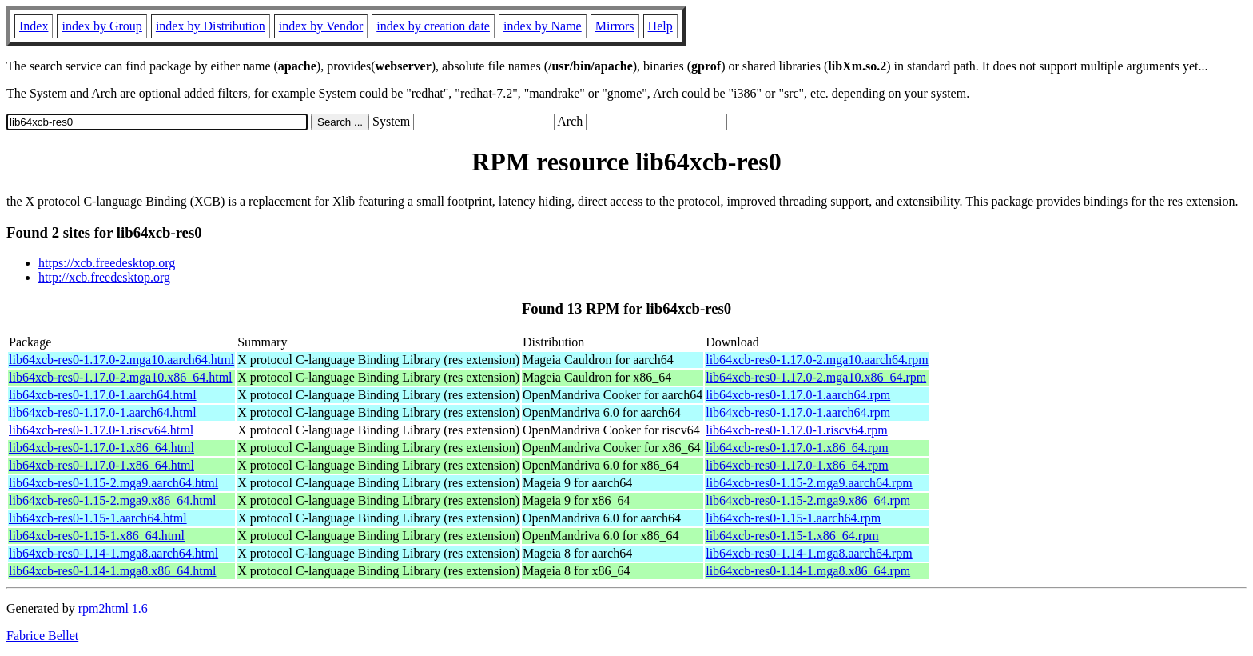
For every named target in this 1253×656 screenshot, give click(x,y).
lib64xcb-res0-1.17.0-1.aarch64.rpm (798, 395)
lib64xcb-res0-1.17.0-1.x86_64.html (101, 447)
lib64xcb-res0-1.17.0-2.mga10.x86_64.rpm (816, 377)
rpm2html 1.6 (113, 608)
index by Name (542, 26)
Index (33, 26)
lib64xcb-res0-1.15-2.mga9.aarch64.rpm (809, 483)
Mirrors (614, 26)
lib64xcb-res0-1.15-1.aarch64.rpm (793, 518)
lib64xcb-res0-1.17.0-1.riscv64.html (101, 430)
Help (660, 26)
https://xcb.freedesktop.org (106, 263)
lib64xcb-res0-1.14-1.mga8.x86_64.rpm (808, 571)
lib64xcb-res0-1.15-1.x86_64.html (97, 535)
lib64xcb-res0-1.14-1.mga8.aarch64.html (113, 553)
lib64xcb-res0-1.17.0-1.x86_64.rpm (797, 447)
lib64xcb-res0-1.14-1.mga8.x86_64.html (113, 571)
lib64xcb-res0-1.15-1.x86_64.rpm (792, 535)
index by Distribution (210, 26)
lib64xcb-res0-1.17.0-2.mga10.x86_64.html (121, 377)
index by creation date (433, 26)
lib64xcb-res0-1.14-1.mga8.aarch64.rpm (809, 553)
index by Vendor (321, 26)
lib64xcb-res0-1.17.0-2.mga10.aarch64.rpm (817, 359)
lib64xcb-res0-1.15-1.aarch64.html (98, 518)
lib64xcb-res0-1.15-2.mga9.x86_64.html (113, 500)
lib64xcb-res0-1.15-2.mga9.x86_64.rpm (808, 500)
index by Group (101, 26)
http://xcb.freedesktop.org (104, 277)
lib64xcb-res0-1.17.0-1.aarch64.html (103, 395)
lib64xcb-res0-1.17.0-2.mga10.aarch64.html (121, 359)
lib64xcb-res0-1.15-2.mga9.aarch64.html (113, 483)
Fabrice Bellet (42, 635)
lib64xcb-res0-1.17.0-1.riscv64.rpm (797, 430)
